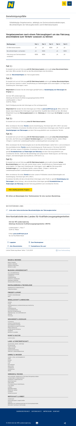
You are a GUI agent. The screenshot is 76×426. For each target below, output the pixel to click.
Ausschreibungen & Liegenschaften (16, 400)
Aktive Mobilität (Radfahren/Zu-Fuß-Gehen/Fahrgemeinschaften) (23, 376)
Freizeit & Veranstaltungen (14, 295)
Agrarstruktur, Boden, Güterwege (16, 343)
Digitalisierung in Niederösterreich (16, 287)
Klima (9, 361)
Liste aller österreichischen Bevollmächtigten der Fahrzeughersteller (31, 210)
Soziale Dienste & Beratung (14, 329)
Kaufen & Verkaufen (12, 264)
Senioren (10, 314)
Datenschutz (37, 411)
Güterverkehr (11, 382)
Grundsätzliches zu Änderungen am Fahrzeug (26, 151)
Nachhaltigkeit (11, 364)
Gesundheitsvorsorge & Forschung (16, 326)
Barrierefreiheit (23, 411)
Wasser (9, 370)
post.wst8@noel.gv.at (50, 109)
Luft (9, 363)
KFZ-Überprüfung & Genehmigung (16, 384)
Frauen (9, 303)
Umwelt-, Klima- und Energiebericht (16, 357)
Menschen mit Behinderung (14, 311)
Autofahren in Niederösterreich (15, 379)
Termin (26, 126)
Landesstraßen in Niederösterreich (16, 378)
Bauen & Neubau (12, 262)
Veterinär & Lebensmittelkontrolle (16, 351)
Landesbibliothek (12, 277)
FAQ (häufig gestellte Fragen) (19, 190)
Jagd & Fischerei (12, 346)
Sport (9, 296)
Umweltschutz (11, 369)
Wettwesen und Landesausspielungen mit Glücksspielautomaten (23, 403)
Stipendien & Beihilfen (13, 280)
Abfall (9, 358)
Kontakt (56, 411)
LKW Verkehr (11, 385)
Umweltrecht (11, 367)
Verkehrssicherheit (12, 393)
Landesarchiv (11, 275)
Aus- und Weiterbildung (13, 272)
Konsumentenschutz (13, 309)
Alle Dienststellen (16, 246)
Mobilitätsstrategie (12, 388)
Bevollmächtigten (18, 75)
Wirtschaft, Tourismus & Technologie (16, 405)
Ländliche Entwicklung (13, 349)
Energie (9, 360)
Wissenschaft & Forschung (14, 282)
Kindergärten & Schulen (13, 274)
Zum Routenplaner (37, 242)
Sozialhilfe (10, 330)
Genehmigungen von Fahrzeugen (17, 130)
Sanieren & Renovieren (13, 265)
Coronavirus (11, 321)
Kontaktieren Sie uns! (38, 246)
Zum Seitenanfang (63, 250)
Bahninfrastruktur (12, 381)
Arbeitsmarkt (11, 399)
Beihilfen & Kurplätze (13, 332)
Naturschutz (11, 366)
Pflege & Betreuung (12, 327)
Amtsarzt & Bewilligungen (14, 323)
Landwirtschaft (11, 348)
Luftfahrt (10, 387)
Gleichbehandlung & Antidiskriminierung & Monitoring (21, 305)
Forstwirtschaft (11, 345)
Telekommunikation (12, 289)
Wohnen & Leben (12, 267)
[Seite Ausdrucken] (37, 423)
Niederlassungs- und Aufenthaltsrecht (17, 312)
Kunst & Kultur (11, 338)
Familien (10, 302)
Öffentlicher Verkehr (12, 390)
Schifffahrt (10, 391)
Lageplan (13, 242)
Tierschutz (10, 315)
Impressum (47, 411)
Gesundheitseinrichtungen (14, 324)
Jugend (9, 306)
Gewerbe (10, 402)
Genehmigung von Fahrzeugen (54, 90)
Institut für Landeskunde (14, 278)
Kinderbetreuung (12, 308)
